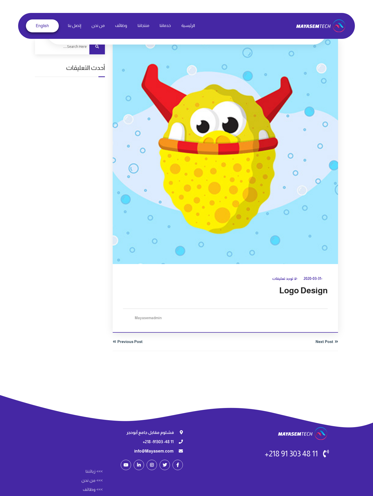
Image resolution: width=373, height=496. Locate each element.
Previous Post (130, 341)
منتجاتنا (143, 25)
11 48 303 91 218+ (291, 453)
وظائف (121, 25)
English (42, 26)
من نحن (98, 25)
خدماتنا (165, 25)
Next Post (324, 341)
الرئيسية (188, 25)
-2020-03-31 (313, 278)
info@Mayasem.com (154, 451)
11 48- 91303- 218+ (158, 442)
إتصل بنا (74, 25)
